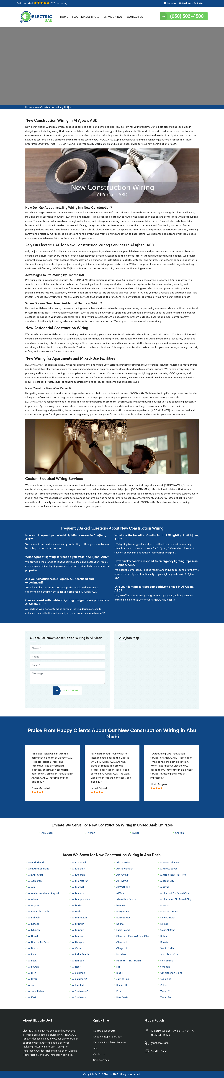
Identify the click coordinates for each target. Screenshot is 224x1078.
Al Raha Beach (80, 954)
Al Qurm (77, 948)
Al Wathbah (123, 887)
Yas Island (165, 979)
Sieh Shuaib (166, 960)
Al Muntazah (79, 917)
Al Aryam (33, 905)
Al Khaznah (78, 868)
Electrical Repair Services (107, 1036)
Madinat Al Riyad (170, 862)
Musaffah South (169, 911)
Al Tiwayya (122, 880)
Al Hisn (32, 972)
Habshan (121, 954)
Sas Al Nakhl (167, 948)
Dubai (135, 832)
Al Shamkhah (123, 862)
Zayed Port (166, 997)
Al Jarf (32, 985)
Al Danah (33, 936)
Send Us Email (159, 1051)
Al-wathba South (126, 899)
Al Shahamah (79, 997)
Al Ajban (33, 899)
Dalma (120, 923)
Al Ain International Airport (43, 893)
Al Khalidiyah (79, 862)
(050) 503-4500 (186, 16)
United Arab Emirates (191, 3)
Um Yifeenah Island (171, 972)
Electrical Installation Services (109, 1042)
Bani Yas (120, 905)
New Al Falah (167, 917)
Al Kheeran (78, 874)
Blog (95, 1048)
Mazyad (164, 887)
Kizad (119, 991)
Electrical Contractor (104, 1030)
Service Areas (113, 16)
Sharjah (179, 832)
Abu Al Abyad (36, 862)
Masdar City (167, 880)
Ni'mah (164, 923)
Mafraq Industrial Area (173, 874)
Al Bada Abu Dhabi (38, 911)
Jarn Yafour (122, 979)
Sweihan (165, 966)
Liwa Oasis (122, 997)
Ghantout (121, 942)
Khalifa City (123, 985)
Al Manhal (78, 887)
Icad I (119, 972)
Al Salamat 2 (79, 979)
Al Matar (77, 905)
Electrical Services (85, 16)
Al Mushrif (78, 923)
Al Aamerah (35, 880)
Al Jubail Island (36, 991)
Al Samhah (78, 985)
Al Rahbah (78, 960)
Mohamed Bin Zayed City (174, 893)
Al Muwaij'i (78, 930)
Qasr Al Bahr (167, 930)
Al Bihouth (34, 930)
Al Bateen (33, 923)
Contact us (99, 1054)
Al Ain (31, 887)
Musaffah (165, 905)
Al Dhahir (33, 948)
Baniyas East (123, 911)
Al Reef (76, 966)
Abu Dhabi (47, 832)
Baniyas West (123, 917)
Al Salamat (78, 972)
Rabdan (164, 936)
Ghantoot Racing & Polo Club (132, 936)
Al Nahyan (78, 942)
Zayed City (166, 991)
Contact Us (135, 16)
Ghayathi (121, 948)
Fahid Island (123, 930)
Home (64, 16)
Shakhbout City (169, 954)
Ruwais (164, 942)
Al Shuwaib (122, 874)
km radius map (156, 674)
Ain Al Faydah (36, 874)
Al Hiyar (32, 979)
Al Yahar (121, 893)
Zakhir (163, 985)
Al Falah (32, 954)
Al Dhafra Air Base (38, 942)
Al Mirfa (76, 911)
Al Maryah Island (81, 899)
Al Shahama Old (81, 991)
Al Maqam (78, 893)
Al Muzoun (78, 936)
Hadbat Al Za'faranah (129, 960)
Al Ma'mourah (80, 880)
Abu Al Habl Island (38, 868)
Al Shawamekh (124, 868)
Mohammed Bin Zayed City (175, 899)
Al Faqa (32, 960)
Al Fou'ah (33, 966)
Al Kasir (32, 997)
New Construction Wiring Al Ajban (53, 107)
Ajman (91, 832)
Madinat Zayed (169, 868)
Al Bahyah (34, 917)
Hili (118, 966)
